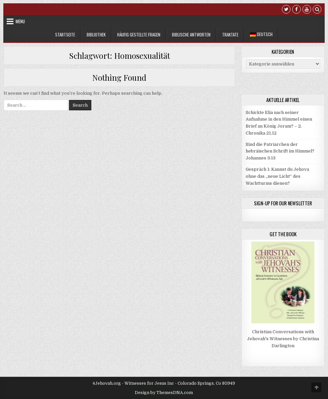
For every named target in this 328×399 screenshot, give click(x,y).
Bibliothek (96, 34)
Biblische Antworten (191, 34)
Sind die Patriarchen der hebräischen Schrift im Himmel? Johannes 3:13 (280, 151)
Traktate (230, 34)
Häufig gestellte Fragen (138, 34)
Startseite (65, 34)
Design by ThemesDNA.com (164, 392)
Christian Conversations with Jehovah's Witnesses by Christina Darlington (283, 338)
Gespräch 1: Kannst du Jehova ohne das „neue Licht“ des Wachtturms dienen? (277, 176)
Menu (20, 21)
